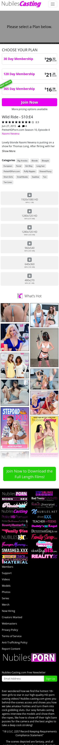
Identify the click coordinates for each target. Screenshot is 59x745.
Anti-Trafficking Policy (14, 642)
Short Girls (8, 177)
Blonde (35, 160)
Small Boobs (22, 177)
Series (5, 598)
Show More (8, 151)
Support (7, 573)
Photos (6, 592)
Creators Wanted (12, 617)
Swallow (35, 177)
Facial (18, 166)
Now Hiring (8, 611)
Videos (6, 579)
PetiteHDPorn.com (12, 171)
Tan (44, 177)
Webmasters (9, 623)
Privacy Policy (10, 630)
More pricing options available (30, 109)
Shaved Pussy (45, 171)
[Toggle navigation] (52, 4)
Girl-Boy (28, 166)
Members (7, 567)
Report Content (11, 649)
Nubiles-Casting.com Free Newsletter (24, 672)
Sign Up (50, 678)
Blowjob (45, 160)
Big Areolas (22, 160)
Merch (5, 604)
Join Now (29, 102)
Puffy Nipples (29, 171)
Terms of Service (12, 636)
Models (6, 585)
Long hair (41, 166)
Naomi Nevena (10, 133)
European (8, 166)
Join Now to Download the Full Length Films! (29, 473)
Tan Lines (8, 182)
